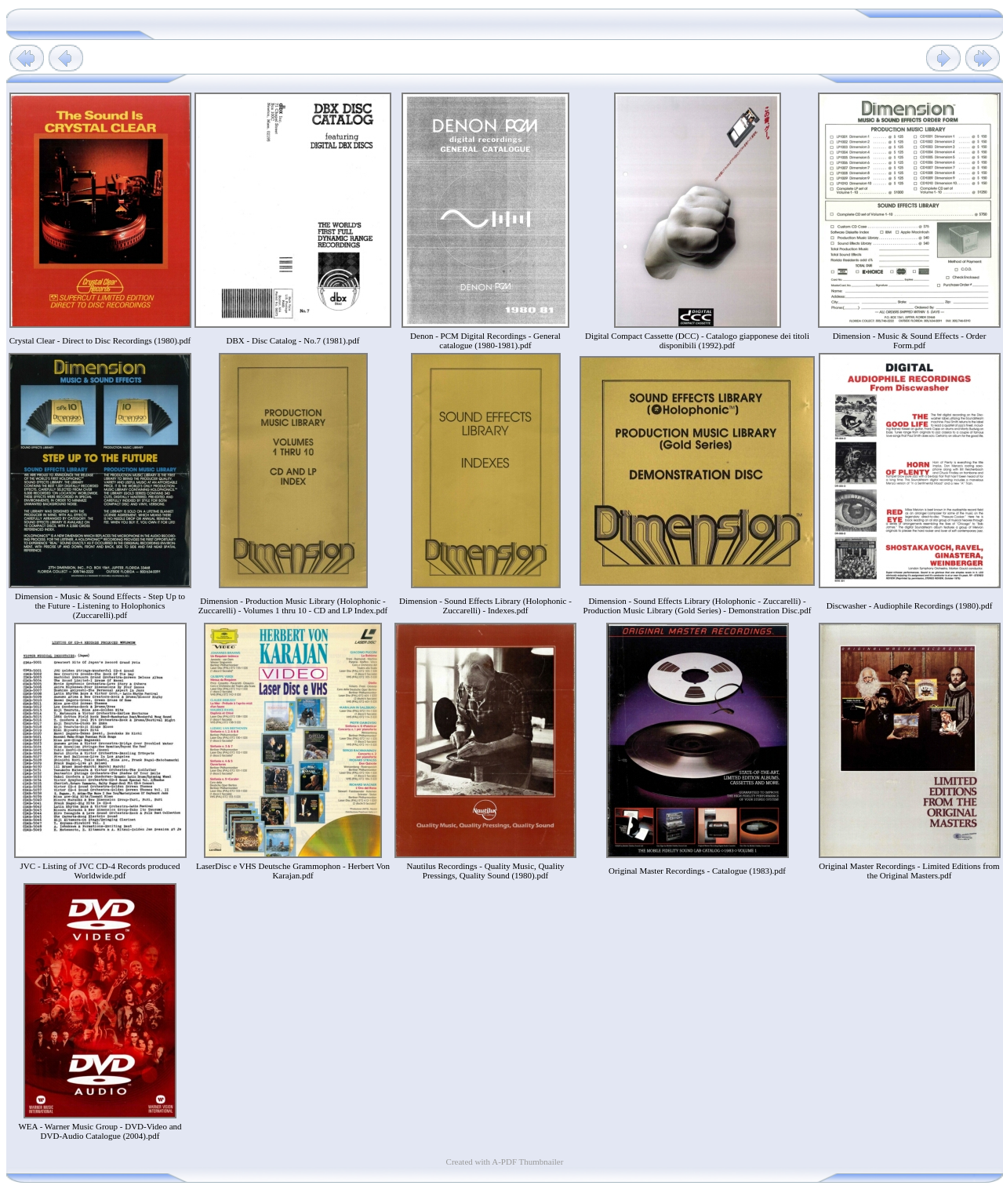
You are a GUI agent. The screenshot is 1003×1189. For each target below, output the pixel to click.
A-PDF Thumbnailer (527, 1161)
